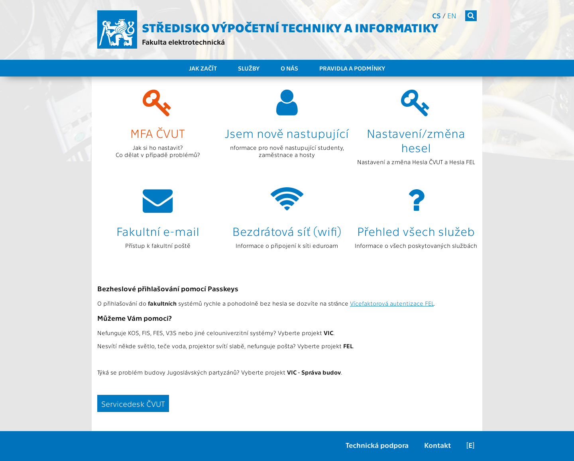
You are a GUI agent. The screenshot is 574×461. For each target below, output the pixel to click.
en (451, 15)
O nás (289, 68)
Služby (248, 68)
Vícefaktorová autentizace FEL (392, 303)
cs (436, 15)
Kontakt (437, 445)
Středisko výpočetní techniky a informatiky (290, 27)
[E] (470, 445)
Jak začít (203, 68)
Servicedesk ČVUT (133, 403)
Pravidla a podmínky (352, 68)
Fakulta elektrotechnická (183, 41)
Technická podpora (377, 445)
